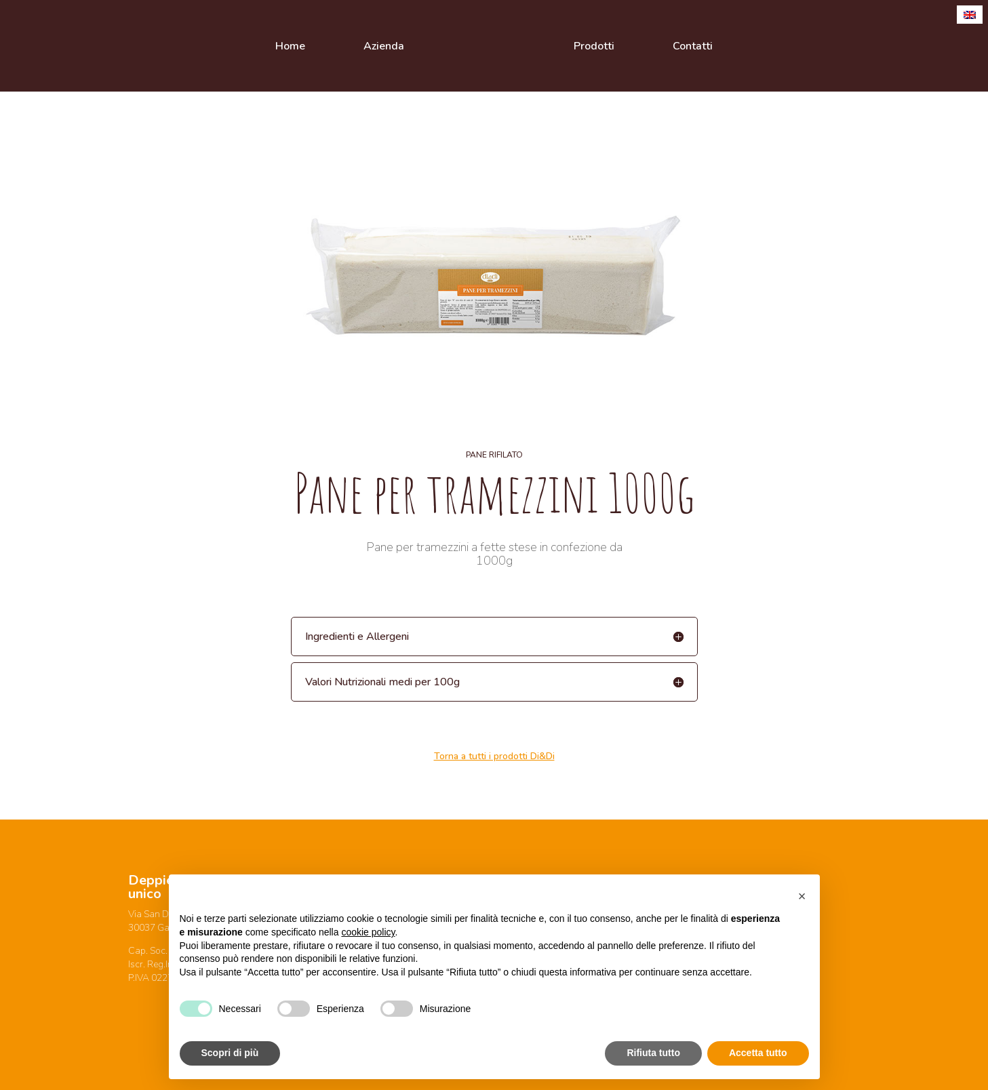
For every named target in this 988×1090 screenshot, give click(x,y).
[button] (802, 896)
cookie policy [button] (368, 932)
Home (290, 47)
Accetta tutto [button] (758, 1052)
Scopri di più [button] (230, 1052)
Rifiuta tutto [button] (653, 1052)
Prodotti (594, 47)
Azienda (383, 47)
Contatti (693, 47)
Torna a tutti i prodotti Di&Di (494, 756)
